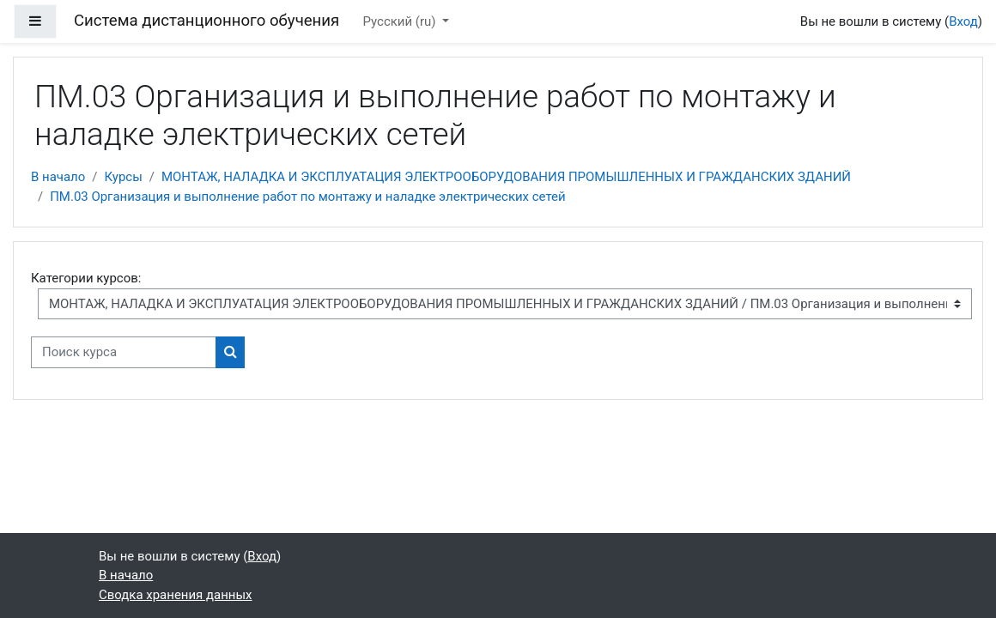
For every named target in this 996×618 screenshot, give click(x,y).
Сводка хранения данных (175, 595)
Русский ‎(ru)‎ (401, 21)
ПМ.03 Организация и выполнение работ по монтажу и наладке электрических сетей (307, 196)
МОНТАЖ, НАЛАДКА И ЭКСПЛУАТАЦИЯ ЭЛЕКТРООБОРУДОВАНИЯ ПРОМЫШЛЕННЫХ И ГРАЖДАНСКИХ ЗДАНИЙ (506, 177)
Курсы (123, 177)
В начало (58, 177)
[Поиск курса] (123, 351)
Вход (963, 21)
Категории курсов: (86, 278)
